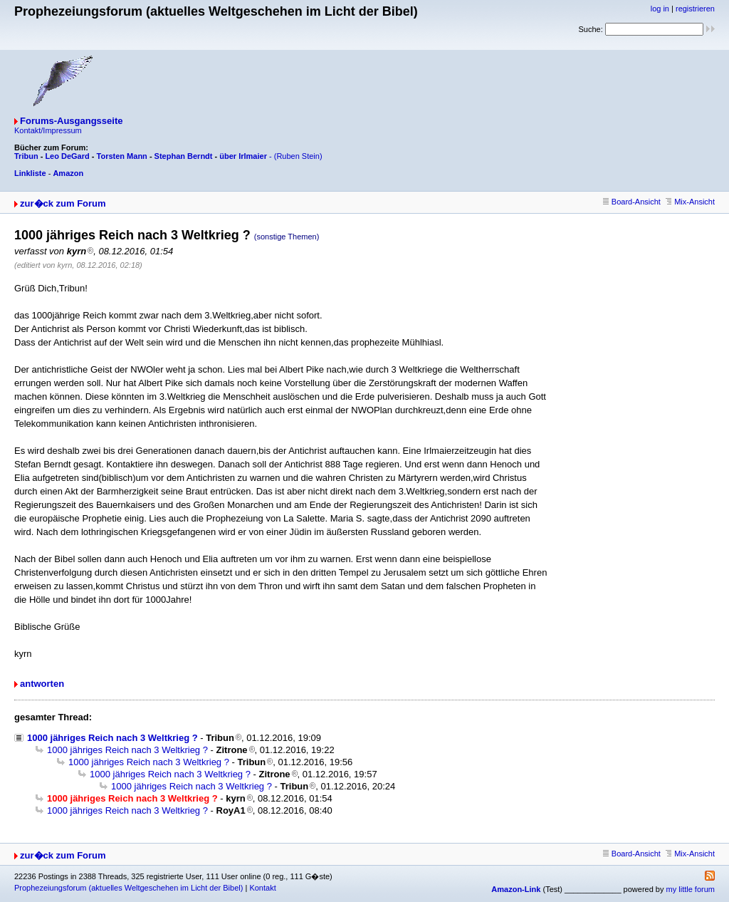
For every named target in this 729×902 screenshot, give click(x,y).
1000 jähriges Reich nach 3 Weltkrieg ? (112, 737)
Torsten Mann (122, 156)
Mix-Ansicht (690, 201)
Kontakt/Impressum (48, 130)
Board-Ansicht (632, 201)
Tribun (26, 156)
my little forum (690, 889)
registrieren (695, 8)
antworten (42, 683)
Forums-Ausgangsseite (71, 120)
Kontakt (262, 887)
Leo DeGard (67, 156)
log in (660, 8)
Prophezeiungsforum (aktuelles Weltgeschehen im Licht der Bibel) (128, 887)
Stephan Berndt (183, 156)
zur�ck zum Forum (63, 203)
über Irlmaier (243, 156)
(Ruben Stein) (298, 156)
